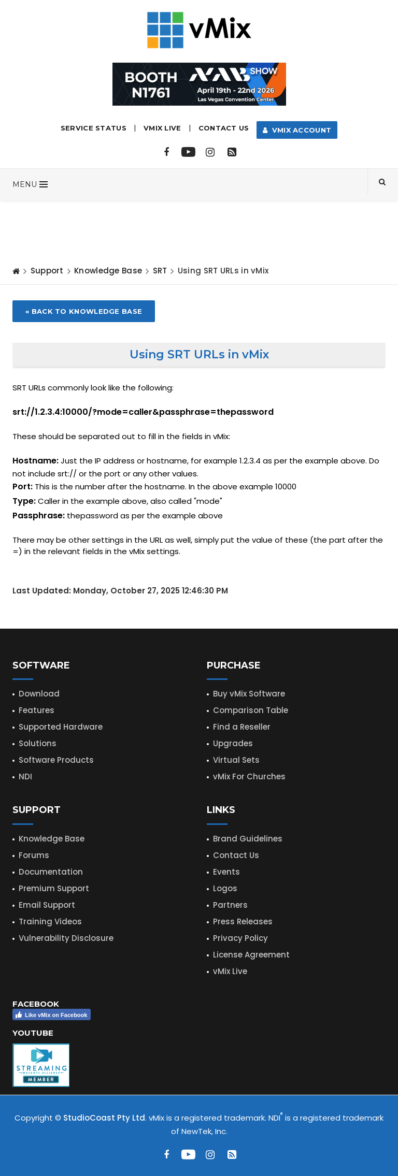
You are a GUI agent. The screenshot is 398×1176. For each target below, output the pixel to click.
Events (226, 871)
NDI (25, 776)
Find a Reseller (242, 726)
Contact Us (223, 128)
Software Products (56, 759)
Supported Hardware (61, 726)
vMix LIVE (162, 128)
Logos (225, 888)
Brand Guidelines (247, 838)
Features (36, 710)
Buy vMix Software (249, 693)
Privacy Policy (240, 938)
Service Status (93, 128)
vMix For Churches (249, 776)
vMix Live (230, 971)
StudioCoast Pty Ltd (104, 1117)
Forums (34, 855)
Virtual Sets (236, 759)
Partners (230, 904)
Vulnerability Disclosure (66, 938)
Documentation (51, 871)
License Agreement (251, 954)
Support (47, 270)
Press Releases (243, 921)
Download (39, 693)
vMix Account (297, 130)
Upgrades (233, 743)
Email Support (47, 904)
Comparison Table (250, 710)
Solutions (37, 743)
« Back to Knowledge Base (83, 311)
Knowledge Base (108, 270)
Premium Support (54, 888)
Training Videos (50, 921)
